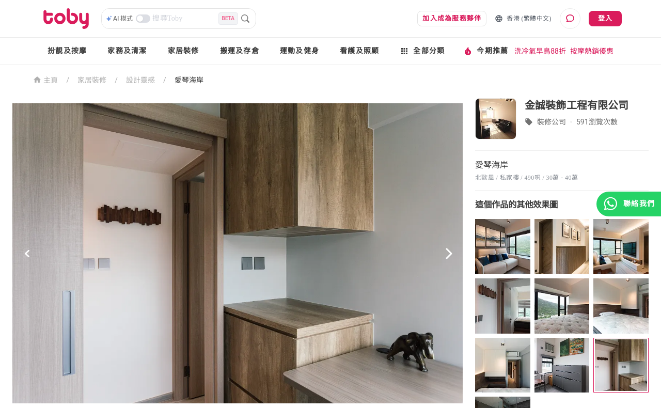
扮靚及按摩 (67, 51)
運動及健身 (299, 51)
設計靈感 (140, 80)
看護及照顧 (359, 51)
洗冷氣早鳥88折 (540, 51)
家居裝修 (183, 51)
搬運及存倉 (239, 51)
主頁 (45, 79)
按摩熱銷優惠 (591, 51)
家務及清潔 (127, 51)
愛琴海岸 (189, 80)
